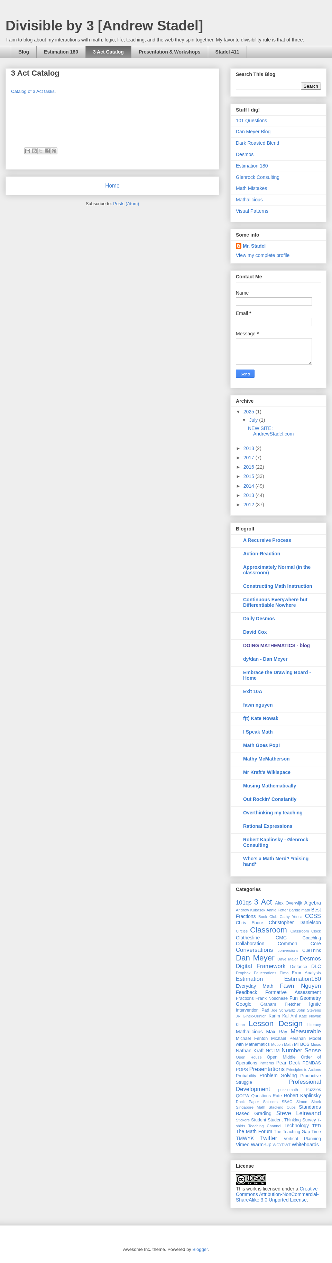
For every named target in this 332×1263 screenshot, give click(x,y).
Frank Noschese (272, 998)
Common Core (299, 943)
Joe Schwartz (283, 1010)
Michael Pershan (288, 1038)
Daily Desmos (259, 618)
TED (316, 1125)
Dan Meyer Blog (253, 131)
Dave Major (287, 959)
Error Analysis (306, 972)
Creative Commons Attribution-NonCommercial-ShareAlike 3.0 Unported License (277, 1194)
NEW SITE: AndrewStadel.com (271, 431)
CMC (281, 937)
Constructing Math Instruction (277, 586)
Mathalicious (249, 199)
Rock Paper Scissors (257, 1102)
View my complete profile (262, 255)
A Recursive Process (267, 540)
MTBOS (302, 1044)
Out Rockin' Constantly (269, 799)
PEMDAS (312, 1063)
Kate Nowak (310, 1016)
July (254, 420)
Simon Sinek (308, 1102)
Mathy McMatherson (266, 759)
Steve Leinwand (298, 1113)
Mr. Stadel (254, 246)
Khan (240, 1025)
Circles (242, 931)
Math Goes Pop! (261, 745)
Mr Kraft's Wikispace (266, 772)
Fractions (245, 998)
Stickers (243, 1120)
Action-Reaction (261, 553)
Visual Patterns (252, 211)
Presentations (267, 1069)
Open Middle (281, 1057)
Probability (246, 1075)
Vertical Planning (302, 1138)
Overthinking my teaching (273, 812)
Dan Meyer (255, 958)
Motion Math (282, 1044)
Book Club (267, 917)
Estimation (249, 979)
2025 (249, 411)
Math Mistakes (251, 188)
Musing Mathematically (269, 785)
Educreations (265, 973)
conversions (288, 950)
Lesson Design (276, 1023)
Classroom (268, 930)
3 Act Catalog (108, 52)
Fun (293, 998)
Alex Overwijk (288, 903)
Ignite (315, 1004)
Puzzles (313, 1089)
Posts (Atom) (126, 203)
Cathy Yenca (291, 917)
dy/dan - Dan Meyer (265, 659)
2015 (249, 476)
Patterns (267, 1063)
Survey (309, 1120)
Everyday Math (254, 986)
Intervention (247, 1010)
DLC (316, 966)
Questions (261, 1095)
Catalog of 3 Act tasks (33, 91)
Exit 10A (252, 691)
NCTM (272, 1050)
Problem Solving (278, 1075)
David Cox (255, 632)
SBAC (287, 1102)
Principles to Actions (303, 1070)
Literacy (314, 1025)
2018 (249, 448)
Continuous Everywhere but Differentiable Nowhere (275, 602)
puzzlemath (288, 1090)
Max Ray (276, 1031)
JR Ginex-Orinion (251, 1016)
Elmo (284, 973)
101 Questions (251, 120)
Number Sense (301, 1050)
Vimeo (242, 1144)
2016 (249, 467)
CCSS (313, 916)
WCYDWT (282, 1145)
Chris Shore (249, 922)
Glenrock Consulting (257, 177)
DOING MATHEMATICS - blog (276, 645)
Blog (23, 52)
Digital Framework (261, 966)
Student (258, 1120)
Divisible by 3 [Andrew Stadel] (104, 25)
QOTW (242, 1095)
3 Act (263, 902)
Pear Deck (288, 1062)
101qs (244, 902)
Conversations (254, 950)
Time (316, 1131)
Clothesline (248, 937)
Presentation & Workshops (170, 52)
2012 (249, 504)
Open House (249, 1057)
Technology (296, 1125)
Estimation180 (302, 979)
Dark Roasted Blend (257, 143)
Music (316, 1044)
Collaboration (250, 943)
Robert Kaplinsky (302, 1095)
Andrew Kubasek (250, 910)
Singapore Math (250, 1107)
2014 (249, 486)
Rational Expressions (267, 826)
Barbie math (299, 910)
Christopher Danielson (295, 922)
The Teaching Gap (292, 1131)
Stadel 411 (227, 52)
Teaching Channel (264, 1126)
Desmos (244, 154)
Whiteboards (305, 1144)
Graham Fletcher (280, 1004)
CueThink (311, 950)
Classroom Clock (305, 931)
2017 (249, 457)
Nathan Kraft (250, 1050)
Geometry (310, 998)
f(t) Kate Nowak (260, 718)
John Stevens (309, 1010)
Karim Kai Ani (283, 1016)
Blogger (200, 1249)
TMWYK (245, 1138)
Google (243, 1004)
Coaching (312, 938)
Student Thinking (284, 1120)
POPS (242, 1069)
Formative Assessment (293, 992)
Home (112, 186)
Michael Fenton (252, 1038)
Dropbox (243, 973)
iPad (264, 1010)
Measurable (305, 1031)
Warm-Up (261, 1144)
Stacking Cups (282, 1107)
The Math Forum (254, 1131)
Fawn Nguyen (300, 986)
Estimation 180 (61, 52)
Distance (298, 966)
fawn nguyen (258, 705)
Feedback (246, 992)
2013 (249, 495)
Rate (277, 1095)
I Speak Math (258, 732)
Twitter (268, 1138)
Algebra (312, 903)
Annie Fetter (277, 910)
